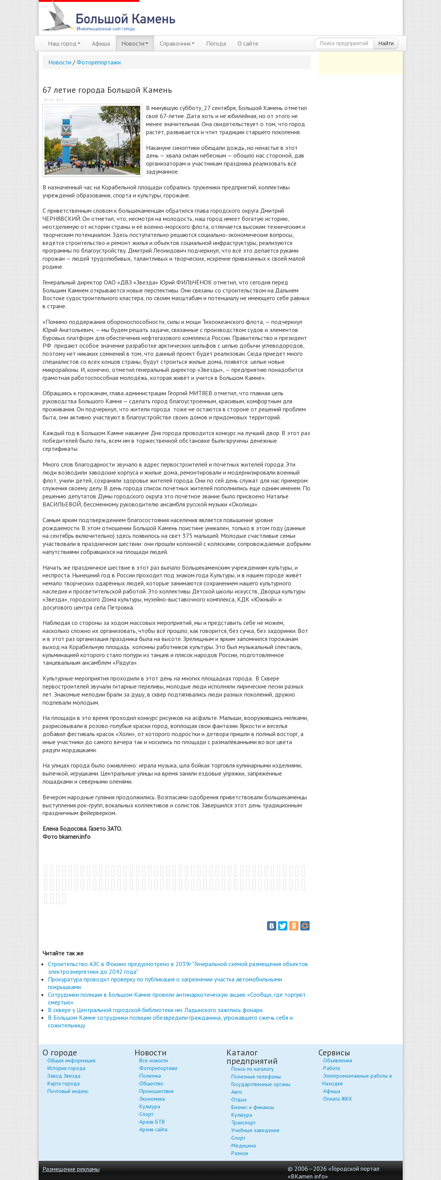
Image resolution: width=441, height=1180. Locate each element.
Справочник (177, 43)
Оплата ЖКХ (337, 1098)
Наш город (64, 43)
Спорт (146, 1114)
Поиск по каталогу (252, 1068)
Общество (151, 1083)
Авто (236, 1091)
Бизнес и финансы (252, 1107)
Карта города (64, 1083)
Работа (331, 1068)
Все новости (153, 1060)
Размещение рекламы (71, 1169)
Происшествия (156, 1091)
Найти (386, 43)
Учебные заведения (255, 1130)
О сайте (248, 43)
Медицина (243, 1145)
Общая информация (71, 1060)
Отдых (239, 1099)
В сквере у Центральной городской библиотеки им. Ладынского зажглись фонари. (156, 1010)
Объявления (337, 1060)
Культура (149, 1106)
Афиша (101, 43)
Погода (216, 43)
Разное (239, 1153)
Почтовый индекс (68, 1091)
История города (66, 1068)
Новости (134, 43)
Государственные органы (260, 1084)
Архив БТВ (152, 1121)
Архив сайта (153, 1129)
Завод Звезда (64, 1075)
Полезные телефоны (256, 1076)
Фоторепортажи (99, 62)
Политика (150, 1075)
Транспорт (243, 1122)
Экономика (152, 1098)
